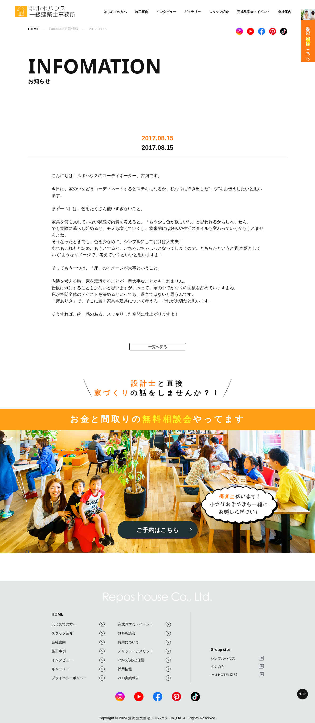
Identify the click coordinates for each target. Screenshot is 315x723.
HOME (57, 614)
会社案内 (284, 11)
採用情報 (144, 669)
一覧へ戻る (157, 347)
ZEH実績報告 (144, 678)
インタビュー (166, 11)
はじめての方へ (115, 11)
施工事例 (141, 11)
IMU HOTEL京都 (237, 674)
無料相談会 (144, 633)
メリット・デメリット (144, 651)
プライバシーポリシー (78, 678)
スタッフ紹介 (219, 11)
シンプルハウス (237, 658)
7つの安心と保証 (144, 660)
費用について (144, 642)
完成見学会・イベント (253, 11)
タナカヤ (237, 666)
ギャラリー (192, 11)
